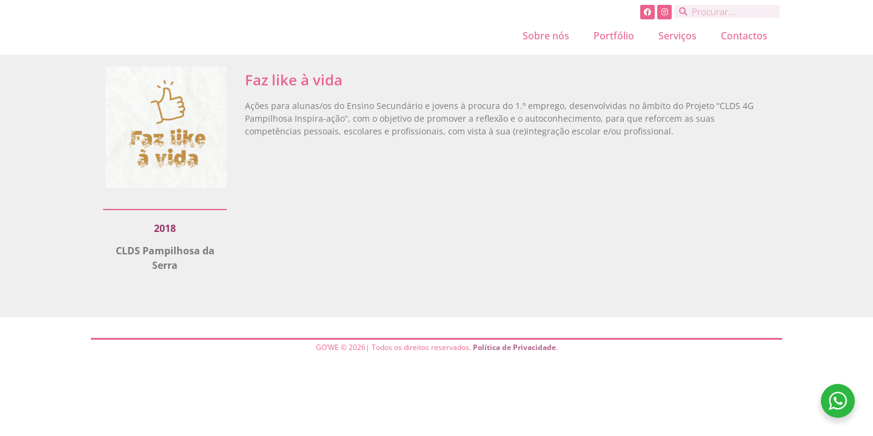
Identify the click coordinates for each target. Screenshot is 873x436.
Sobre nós (546, 35)
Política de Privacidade (514, 347)
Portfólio (614, 35)
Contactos (744, 35)
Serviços (677, 35)
